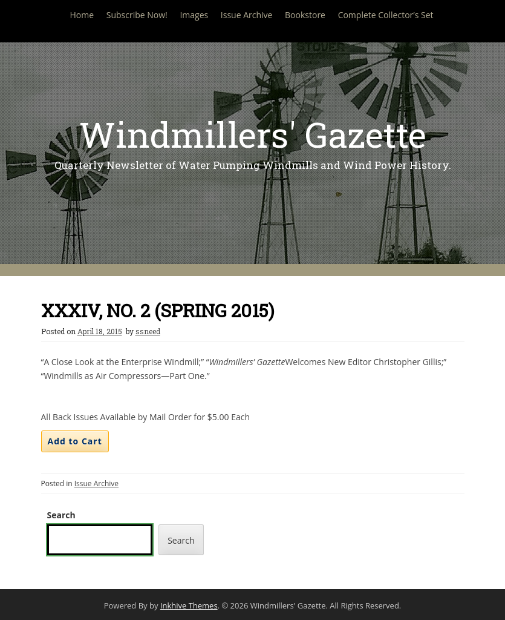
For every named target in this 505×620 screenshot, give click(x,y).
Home (82, 15)
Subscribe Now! (137, 15)
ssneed (147, 331)
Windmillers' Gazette (252, 134)
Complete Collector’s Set (386, 15)
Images (194, 15)
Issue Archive (247, 15)
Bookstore (305, 15)
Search (61, 515)
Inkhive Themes (189, 605)
